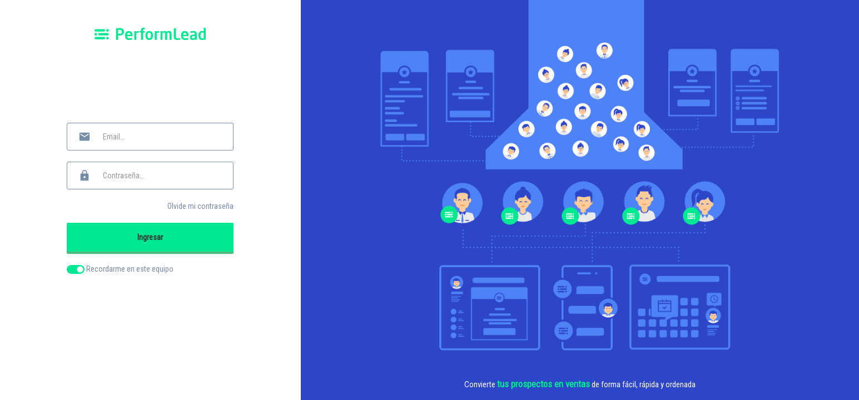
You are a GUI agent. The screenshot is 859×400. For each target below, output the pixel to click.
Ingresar (150, 237)
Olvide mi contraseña (200, 206)
